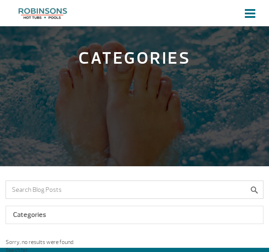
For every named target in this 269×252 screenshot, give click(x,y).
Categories (29, 214)
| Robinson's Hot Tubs (43, 13)
